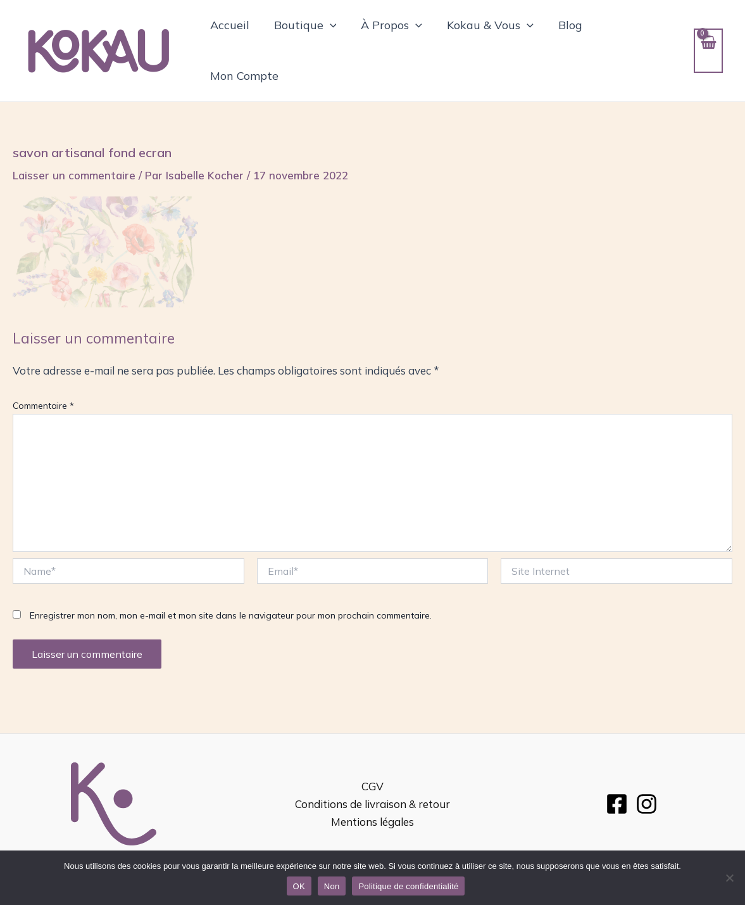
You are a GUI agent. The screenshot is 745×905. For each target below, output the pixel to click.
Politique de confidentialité (408, 886)
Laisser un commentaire (74, 147)
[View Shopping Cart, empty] (708, 36)
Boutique (306, 36)
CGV (372, 758)
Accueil (233, 36)
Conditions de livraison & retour (372, 776)
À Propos (391, 36)
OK (299, 886)
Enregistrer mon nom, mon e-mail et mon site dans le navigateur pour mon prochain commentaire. (231, 587)
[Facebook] (617, 776)
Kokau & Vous (488, 36)
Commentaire (43, 377)
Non (332, 886)
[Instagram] (646, 776)
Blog (566, 36)
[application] (331, 36)
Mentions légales (372, 793)
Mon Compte (635, 36)
